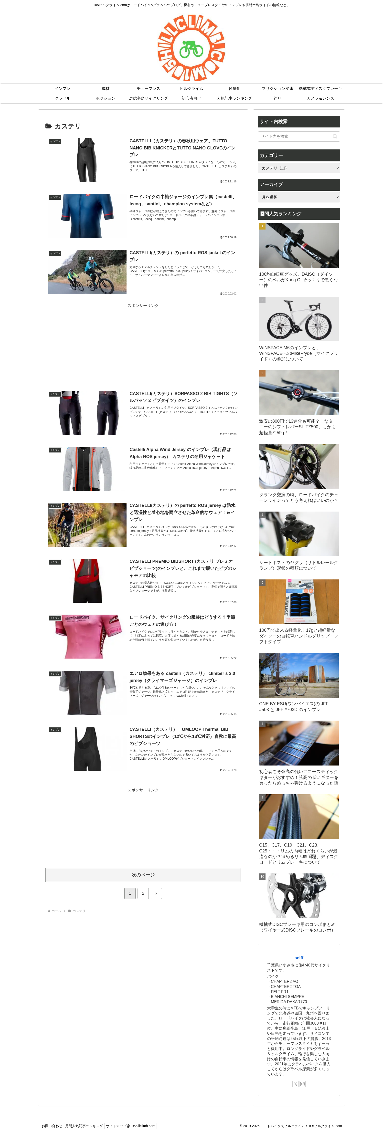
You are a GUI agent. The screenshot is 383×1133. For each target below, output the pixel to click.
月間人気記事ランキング (87, 1126)
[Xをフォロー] (295, 1084)
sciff (299, 957)
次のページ (143, 875)
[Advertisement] (143, 344)
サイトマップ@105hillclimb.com (135, 1126)
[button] (335, 136)
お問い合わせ (53, 1126)
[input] (299, 136)
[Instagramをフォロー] (302, 1084)
